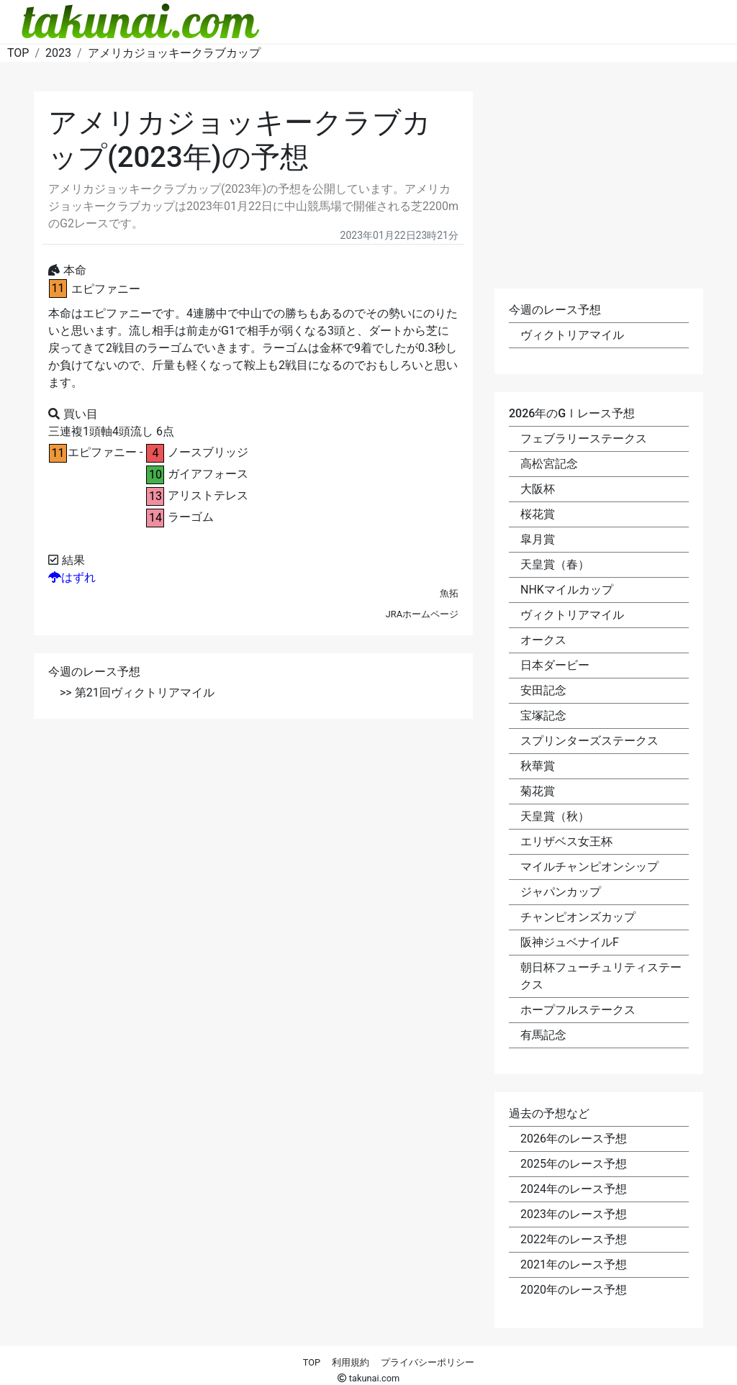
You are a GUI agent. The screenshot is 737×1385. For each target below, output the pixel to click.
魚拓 (449, 593)
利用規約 (350, 1362)
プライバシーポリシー (427, 1362)
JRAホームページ (422, 614)
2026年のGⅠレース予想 (572, 413)
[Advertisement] (253, 837)
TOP (311, 1362)
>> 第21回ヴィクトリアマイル (137, 692)
